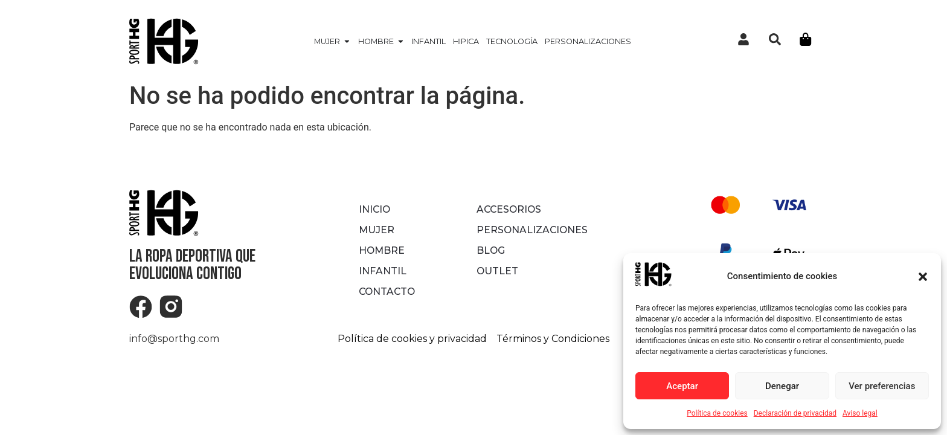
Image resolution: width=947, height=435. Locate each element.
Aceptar (682, 386)
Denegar (782, 386)
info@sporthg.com (174, 338)
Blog (491, 250)
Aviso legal (860, 413)
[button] (923, 277)
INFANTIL (382, 271)
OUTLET (498, 271)
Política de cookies (717, 413)
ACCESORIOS (510, 209)
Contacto (388, 291)
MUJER (377, 230)
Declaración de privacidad (795, 413)
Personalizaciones (532, 230)
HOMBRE (382, 250)
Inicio (375, 209)
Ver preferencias (882, 386)
